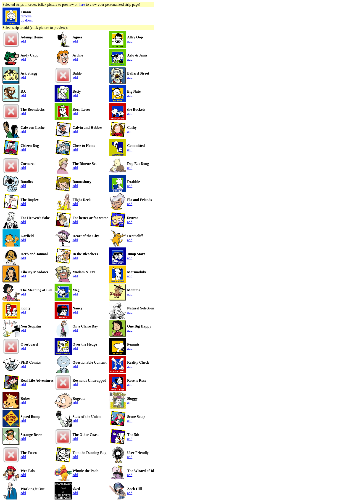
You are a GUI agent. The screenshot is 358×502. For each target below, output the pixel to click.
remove (26, 16)
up (22, 20)
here (82, 4)
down (29, 20)
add (23, 41)
